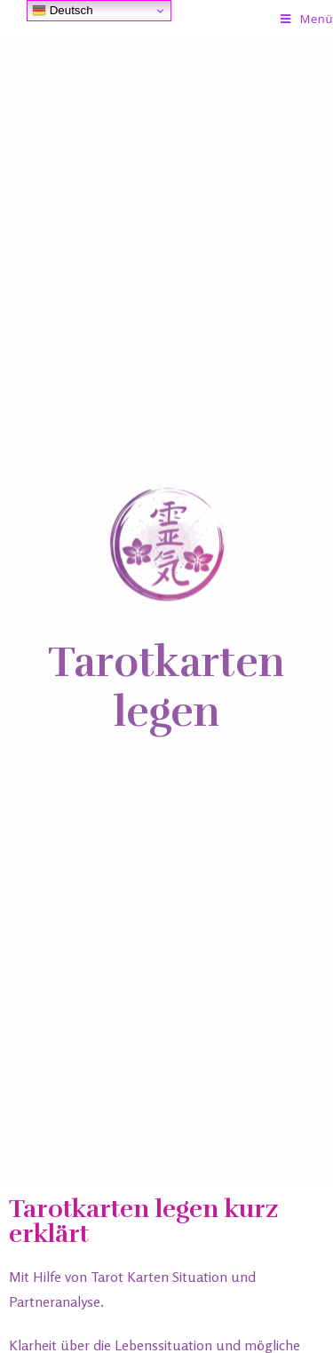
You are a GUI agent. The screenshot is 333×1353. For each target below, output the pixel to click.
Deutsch (62, 11)
